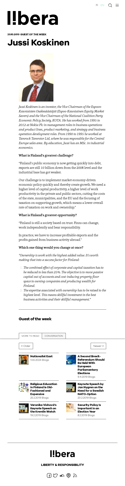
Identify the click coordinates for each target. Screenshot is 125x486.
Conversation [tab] (54, 336)
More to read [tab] (30, 336)
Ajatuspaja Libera (33, 18)
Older (26, 346)
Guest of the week (33, 34)
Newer (97, 346)
